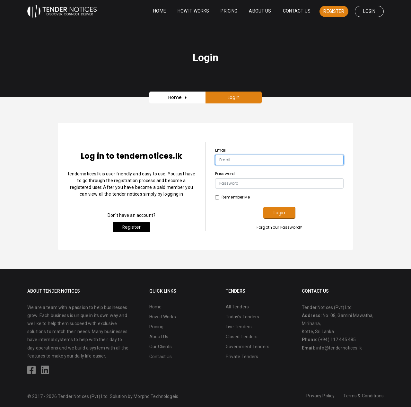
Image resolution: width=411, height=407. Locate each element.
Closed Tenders (242, 336)
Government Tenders (248, 346)
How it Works (193, 10)
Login (369, 11)
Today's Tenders (242, 316)
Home (159, 10)
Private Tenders (242, 356)
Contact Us (296, 10)
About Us (260, 10)
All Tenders (237, 306)
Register (333, 11)
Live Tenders (239, 326)
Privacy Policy (320, 395)
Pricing (229, 10)
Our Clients (160, 346)
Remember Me (236, 197)
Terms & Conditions (363, 395)
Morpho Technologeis (156, 396)
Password (225, 173)
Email (220, 150)
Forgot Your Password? (279, 227)
